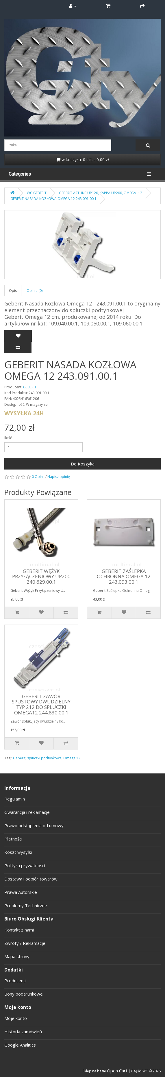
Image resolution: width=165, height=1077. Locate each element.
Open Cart (117, 1071)
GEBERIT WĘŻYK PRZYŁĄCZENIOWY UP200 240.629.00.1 (41, 576)
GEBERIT (29, 387)
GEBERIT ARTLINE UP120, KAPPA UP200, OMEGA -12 (100, 192)
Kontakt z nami (19, 930)
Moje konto (15, 1018)
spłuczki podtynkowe (44, 758)
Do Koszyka (82, 464)
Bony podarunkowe (23, 994)
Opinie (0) (34, 290)
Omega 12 (71, 758)
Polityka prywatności (24, 865)
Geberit (19, 758)
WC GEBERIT (37, 192)
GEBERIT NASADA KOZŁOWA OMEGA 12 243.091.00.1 (53, 198)
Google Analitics (20, 1045)
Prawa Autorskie (20, 892)
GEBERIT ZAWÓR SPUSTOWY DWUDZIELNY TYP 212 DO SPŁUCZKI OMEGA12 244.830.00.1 (41, 704)
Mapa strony (16, 956)
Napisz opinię (58, 476)
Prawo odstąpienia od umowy (34, 825)
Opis (13, 290)
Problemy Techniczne (25, 905)
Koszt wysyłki (18, 852)
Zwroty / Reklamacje (24, 943)
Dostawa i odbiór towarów (31, 879)
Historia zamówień (23, 1031)
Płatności (13, 839)
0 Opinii (38, 476)
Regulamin (14, 799)
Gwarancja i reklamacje (27, 812)
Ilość (8, 437)
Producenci (15, 980)
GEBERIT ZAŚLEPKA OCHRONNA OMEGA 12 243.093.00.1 (124, 576)
